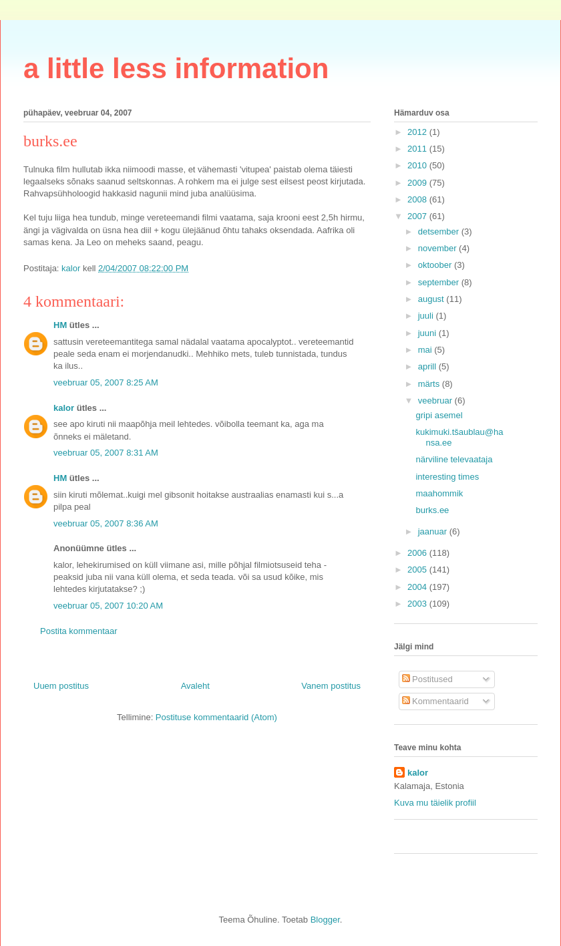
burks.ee (432, 510)
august (432, 299)
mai (426, 350)
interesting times (447, 477)
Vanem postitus (331, 686)
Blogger (325, 920)
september (439, 282)
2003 (418, 604)
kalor (63, 408)
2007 (418, 216)
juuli (427, 316)
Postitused (427, 679)
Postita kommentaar (79, 631)
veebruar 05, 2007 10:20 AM (108, 606)
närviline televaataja (453, 459)
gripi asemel (438, 415)
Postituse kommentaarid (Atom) (216, 717)
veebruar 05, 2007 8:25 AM (105, 382)
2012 (418, 132)
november (438, 248)
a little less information (176, 68)
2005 (418, 570)
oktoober (436, 265)
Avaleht (195, 686)
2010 (418, 165)
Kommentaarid (435, 701)
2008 (418, 199)
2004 (418, 587)
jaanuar (433, 531)
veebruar (436, 401)
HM (60, 325)
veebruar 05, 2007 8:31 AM (105, 453)
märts (430, 384)
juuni (428, 333)
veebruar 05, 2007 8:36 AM (105, 523)
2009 (418, 183)
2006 (418, 553)
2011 (418, 149)
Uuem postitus (61, 686)
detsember (439, 231)
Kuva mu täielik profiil (435, 803)
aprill (428, 366)
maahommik (439, 493)
